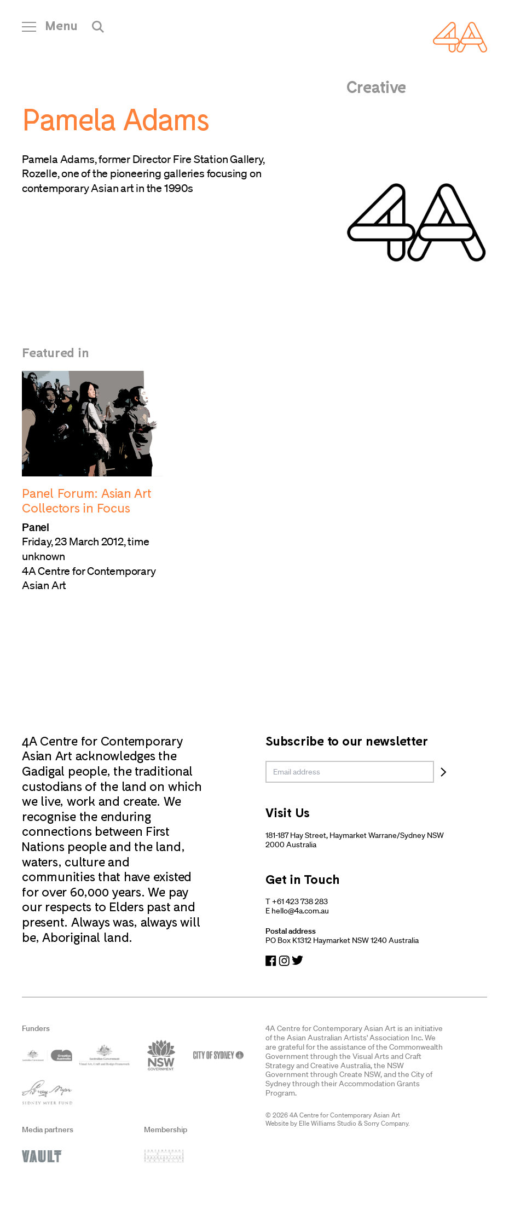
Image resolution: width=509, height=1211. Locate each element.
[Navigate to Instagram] (284, 961)
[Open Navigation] (50, 29)
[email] (349, 772)
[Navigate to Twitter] (297, 961)
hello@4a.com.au (300, 911)
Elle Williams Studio (327, 1123)
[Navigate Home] (460, 37)
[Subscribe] (444, 772)
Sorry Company (386, 1123)
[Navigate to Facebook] (270, 961)
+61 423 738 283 (300, 901)
